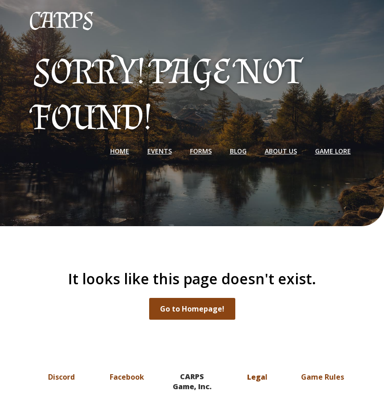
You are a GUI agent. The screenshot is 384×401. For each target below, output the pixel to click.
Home (119, 151)
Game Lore (333, 151)
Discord (61, 377)
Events (159, 151)
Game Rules (322, 377)
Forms (201, 151)
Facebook (127, 377)
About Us (281, 151)
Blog (238, 151)
